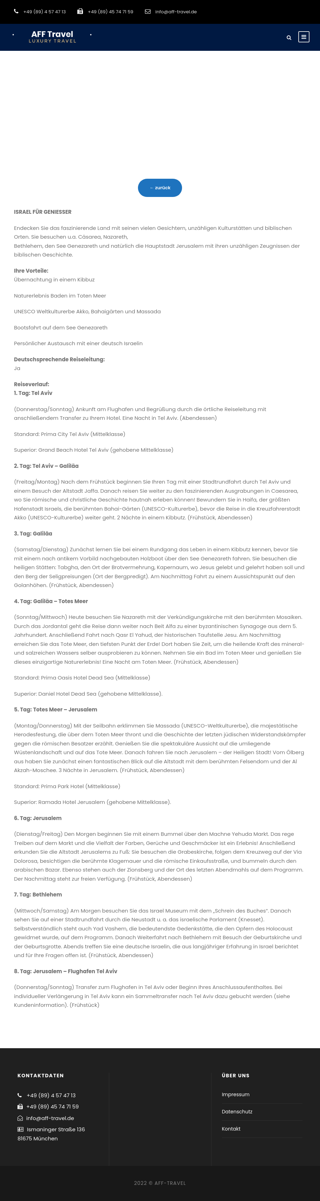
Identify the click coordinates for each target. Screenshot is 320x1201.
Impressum (236, 1094)
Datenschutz (237, 1111)
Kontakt (231, 1128)
